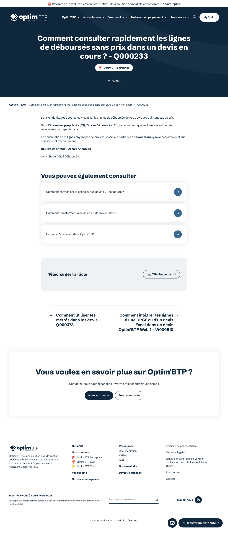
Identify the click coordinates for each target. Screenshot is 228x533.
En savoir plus (170, 4)
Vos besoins (79, 474)
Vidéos (123, 457)
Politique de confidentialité (181, 448)
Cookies (170, 480)
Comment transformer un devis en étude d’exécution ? (114, 214)
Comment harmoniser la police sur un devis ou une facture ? (114, 192)
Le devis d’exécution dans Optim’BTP (114, 235)
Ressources (180, 17)
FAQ (121, 461)
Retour (114, 80)
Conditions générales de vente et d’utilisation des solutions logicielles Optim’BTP (186, 464)
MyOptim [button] (209, 17)
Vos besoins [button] (119, 17)
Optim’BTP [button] (73, 17)
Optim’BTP (78, 448)
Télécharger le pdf (161, 275)
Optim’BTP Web (83, 464)
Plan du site (173, 474)
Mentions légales (176, 454)
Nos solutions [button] (95, 17)
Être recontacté (129, 397)
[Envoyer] (157, 501)
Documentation (128, 453)
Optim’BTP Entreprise (114, 68)
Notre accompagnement (86, 481)
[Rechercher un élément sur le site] (194, 17)
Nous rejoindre (128, 468)
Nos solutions (80, 454)
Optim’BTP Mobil (84, 468)
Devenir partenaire (130, 474)
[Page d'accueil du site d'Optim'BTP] (29, 17)
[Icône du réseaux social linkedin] (198, 501)
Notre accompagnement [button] (149, 17)
